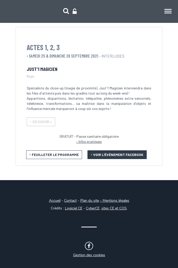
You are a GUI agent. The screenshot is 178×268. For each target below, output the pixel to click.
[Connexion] (75, 11)
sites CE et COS (114, 208)
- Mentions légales (114, 200)
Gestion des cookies (89, 255)
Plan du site (89, 200)
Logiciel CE (73, 208)
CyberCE (93, 208)
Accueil (55, 200)
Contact (70, 200)
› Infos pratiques (89, 141)
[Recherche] (66, 11)
